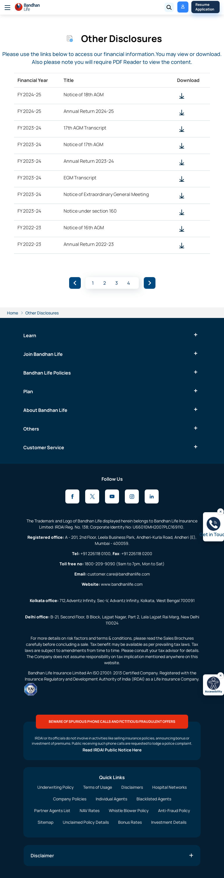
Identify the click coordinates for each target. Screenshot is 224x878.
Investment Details (168, 822)
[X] (92, 496)
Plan (28, 391)
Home (12, 313)
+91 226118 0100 (95, 553)
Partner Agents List (52, 810)
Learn (29, 335)
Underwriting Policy (55, 787)
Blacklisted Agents (153, 799)
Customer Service (43, 447)
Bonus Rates (130, 822)
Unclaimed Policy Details (86, 822)
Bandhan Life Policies (47, 373)
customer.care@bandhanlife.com (119, 574)
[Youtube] (112, 496)
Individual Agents (111, 799)
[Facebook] (72, 496)
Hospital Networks (169, 787)
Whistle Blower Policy (129, 810)
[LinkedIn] (152, 496)
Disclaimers (132, 787)
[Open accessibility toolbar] (213, 684)
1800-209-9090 (100, 563)
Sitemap (45, 822)
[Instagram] (132, 496)
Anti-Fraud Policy (174, 810)
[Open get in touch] (213, 526)
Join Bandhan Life (43, 354)
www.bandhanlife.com (122, 584)
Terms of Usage (97, 787)
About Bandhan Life (45, 410)
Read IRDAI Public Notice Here (112, 750)
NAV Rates (89, 810)
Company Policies (69, 799)
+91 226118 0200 (136, 553)
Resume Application (204, 7)
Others (31, 429)
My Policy (180, 7)
